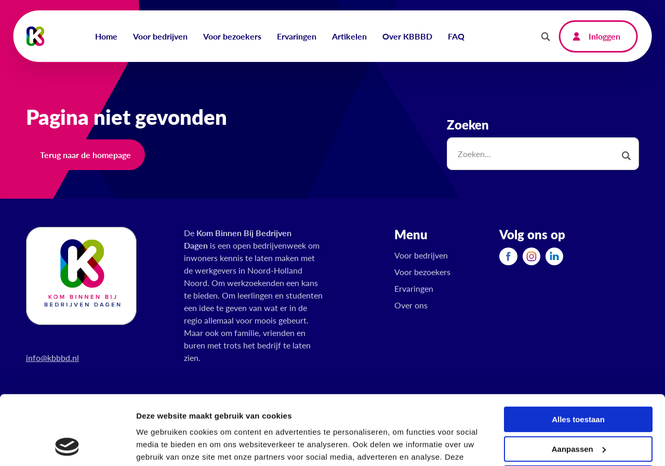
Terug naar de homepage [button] (85, 155)
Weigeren (578, 413)
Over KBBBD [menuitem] (407, 36)
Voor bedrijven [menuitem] (160, 36)
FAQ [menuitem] (456, 36)
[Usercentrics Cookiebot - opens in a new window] (67, 446)
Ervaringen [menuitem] (296, 36)
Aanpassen (579, 383)
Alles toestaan (578, 354)
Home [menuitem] (106, 36)
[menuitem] (508, 256)
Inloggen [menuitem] (604, 36)
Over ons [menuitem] (411, 305)
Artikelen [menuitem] (349, 36)
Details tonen (160, 445)
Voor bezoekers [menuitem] (232, 36)
